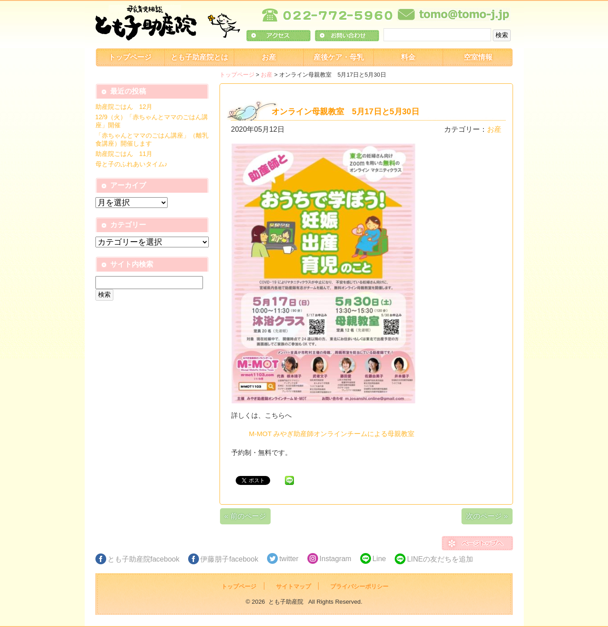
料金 (408, 57)
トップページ (129, 57)
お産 (269, 57)
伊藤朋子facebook (229, 559)
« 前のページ (245, 516)
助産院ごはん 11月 (124, 153)
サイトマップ (293, 586)
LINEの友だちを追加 (440, 559)
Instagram (335, 558)
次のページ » (487, 516)
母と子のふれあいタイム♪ (131, 164)
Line (379, 558)
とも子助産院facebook (144, 559)
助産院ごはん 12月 (124, 106)
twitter (288, 558)
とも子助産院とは (199, 57)
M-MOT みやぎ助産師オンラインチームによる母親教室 (332, 433)
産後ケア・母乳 (339, 57)
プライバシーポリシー (359, 586)
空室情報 (478, 57)
